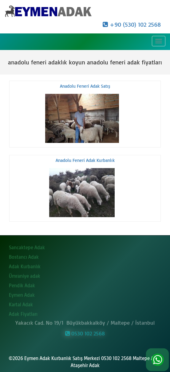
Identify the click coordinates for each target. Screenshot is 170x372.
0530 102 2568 (85, 332)
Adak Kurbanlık (25, 265)
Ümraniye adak (24, 275)
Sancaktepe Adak (27, 246)
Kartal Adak (21, 303)
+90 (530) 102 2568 (132, 24)
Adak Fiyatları (23, 313)
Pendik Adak (22, 284)
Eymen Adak (22, 294)
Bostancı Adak (24, 256)
